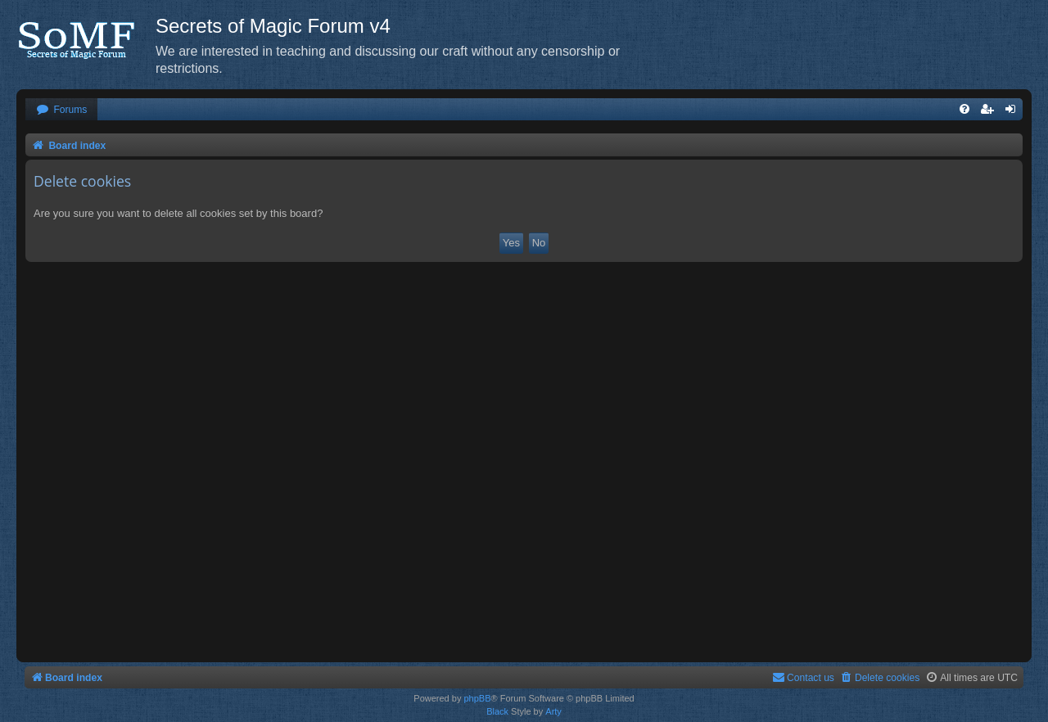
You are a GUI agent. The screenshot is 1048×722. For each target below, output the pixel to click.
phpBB (476, 698)
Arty (553, 711)
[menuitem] (61, 110)
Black (497, 711)
